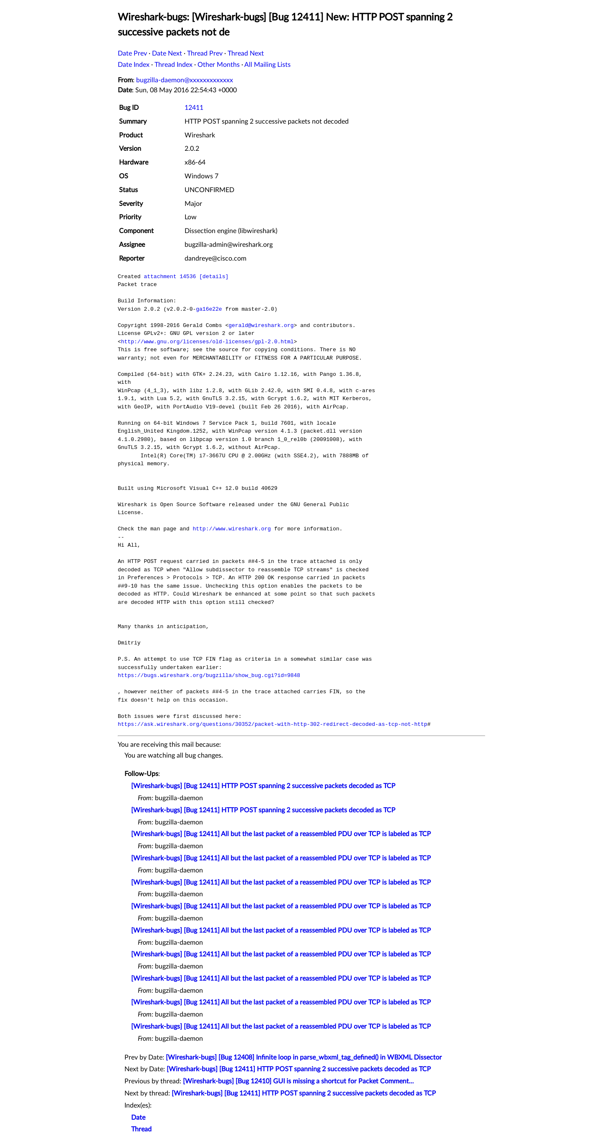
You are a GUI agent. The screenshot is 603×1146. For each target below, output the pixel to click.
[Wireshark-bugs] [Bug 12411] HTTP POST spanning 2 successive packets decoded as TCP (263, 786)
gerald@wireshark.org (261, 325)
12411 (194, 107)
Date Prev (132, 53)
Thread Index (174, 64)
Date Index (133, 64)
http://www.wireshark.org (232, 528)
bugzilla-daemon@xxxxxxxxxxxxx (184, 80)
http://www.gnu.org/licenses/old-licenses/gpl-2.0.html (207, 341)
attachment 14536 (170, 276)
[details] (213, 276)
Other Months (219, 64)
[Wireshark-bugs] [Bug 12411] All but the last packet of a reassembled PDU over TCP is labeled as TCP (281, 834)
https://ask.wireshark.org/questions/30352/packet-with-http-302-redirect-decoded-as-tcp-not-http (272, 724)
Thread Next (246, 53)
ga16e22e (209, 309)
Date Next (167, 53)
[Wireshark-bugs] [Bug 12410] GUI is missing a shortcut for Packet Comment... (298, 1081)
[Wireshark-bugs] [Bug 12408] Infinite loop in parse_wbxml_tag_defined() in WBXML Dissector (304, 1057)
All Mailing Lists (267, 64)
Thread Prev (205, 53)
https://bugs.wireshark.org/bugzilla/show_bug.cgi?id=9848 (209, 675)
